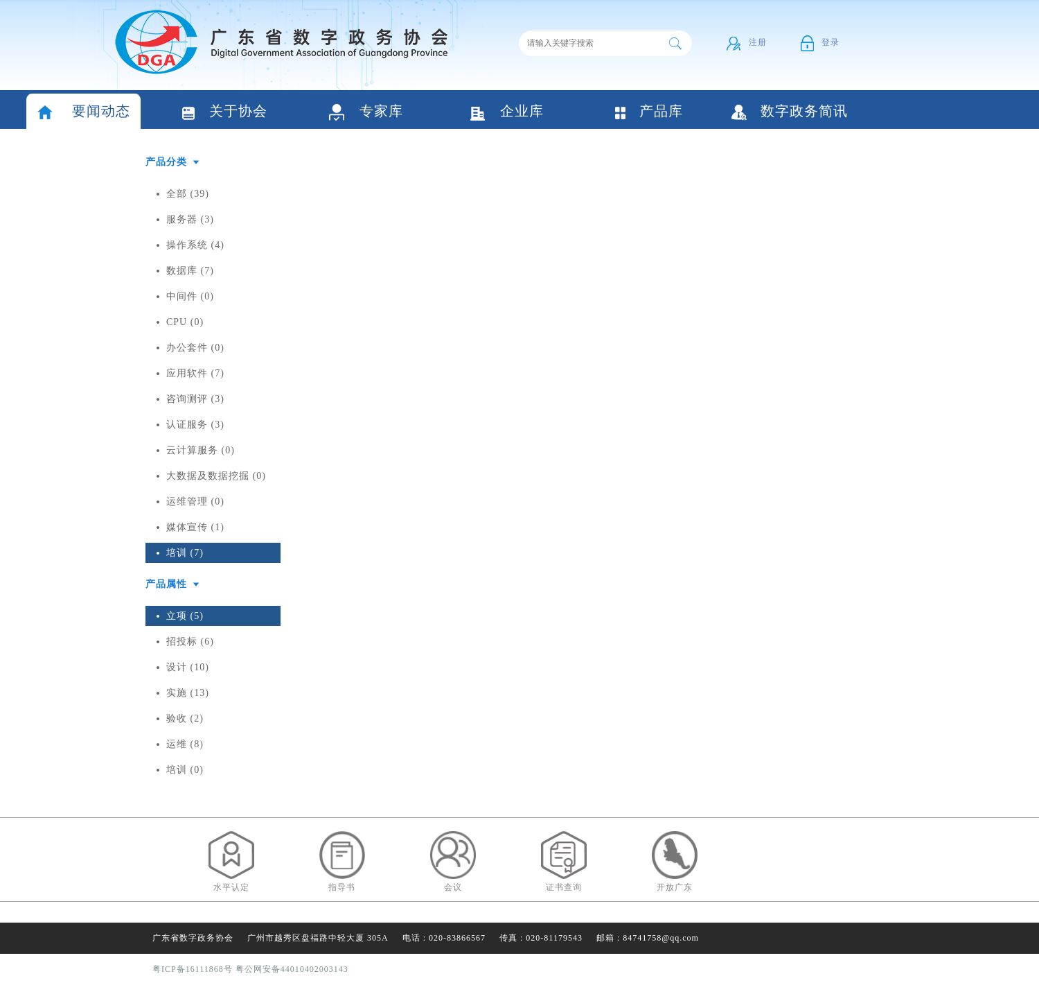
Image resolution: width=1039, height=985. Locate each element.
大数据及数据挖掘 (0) (216, 476)
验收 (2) (185, 718)
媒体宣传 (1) (195, 527)
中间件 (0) (190, 296)
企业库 (507, 112)
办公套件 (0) (195, 347)
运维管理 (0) (195, 501)
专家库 (366, 112)
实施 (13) (187, 693)
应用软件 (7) (195, 373)
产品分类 (166, 162)
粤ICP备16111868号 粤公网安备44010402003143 (250, 969)
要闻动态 (83, 112)
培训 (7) (185, 553)
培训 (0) (185, 770)
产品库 (648, 112)
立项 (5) (185, 616)
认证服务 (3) (195, 424)
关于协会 (224, 112)
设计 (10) (187, 667)
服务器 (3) (190, 219)
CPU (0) (185, 322)
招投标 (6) (190, 641)
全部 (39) (187, 194)
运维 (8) (185, 744)
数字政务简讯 (789, 112)
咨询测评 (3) (195, 399)
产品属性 (166, 584)
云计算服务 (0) (200, 450)
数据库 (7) (190, 270)
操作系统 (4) (195, 245)
